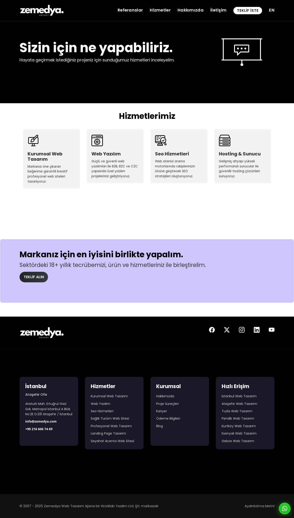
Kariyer (161, 411)
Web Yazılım (106, 154)
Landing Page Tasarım (108, 433)
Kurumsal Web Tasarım (45, 156)
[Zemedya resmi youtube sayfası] (271, 331)
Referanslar (130, 10)
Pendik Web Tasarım (238, 418)
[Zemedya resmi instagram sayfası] (242, 331)
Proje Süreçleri (167, 403)
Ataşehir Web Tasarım (239, 403)
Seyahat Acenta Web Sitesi (112, 441)
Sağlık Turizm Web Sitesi (110, 418)
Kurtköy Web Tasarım (239, 426)
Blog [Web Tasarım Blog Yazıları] (159, 426)
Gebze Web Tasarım (238, 441)
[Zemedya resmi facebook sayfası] (212, 331)
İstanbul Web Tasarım (239, 396)
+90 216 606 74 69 (39, 429)
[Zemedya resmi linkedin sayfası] (257, 331)
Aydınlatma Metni (259, 506)
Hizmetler (160, 10)
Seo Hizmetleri (172, 154)
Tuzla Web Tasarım (237, 411)
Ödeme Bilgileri (168, 418)
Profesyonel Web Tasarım (111, 426)
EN (271, 10)
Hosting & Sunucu (240, 154)
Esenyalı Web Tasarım (239, 433)
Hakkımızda (191, 10)
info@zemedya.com (41, 421)
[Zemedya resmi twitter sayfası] (227, 331)
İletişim (218, 10)
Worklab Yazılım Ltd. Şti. (120, 506)
